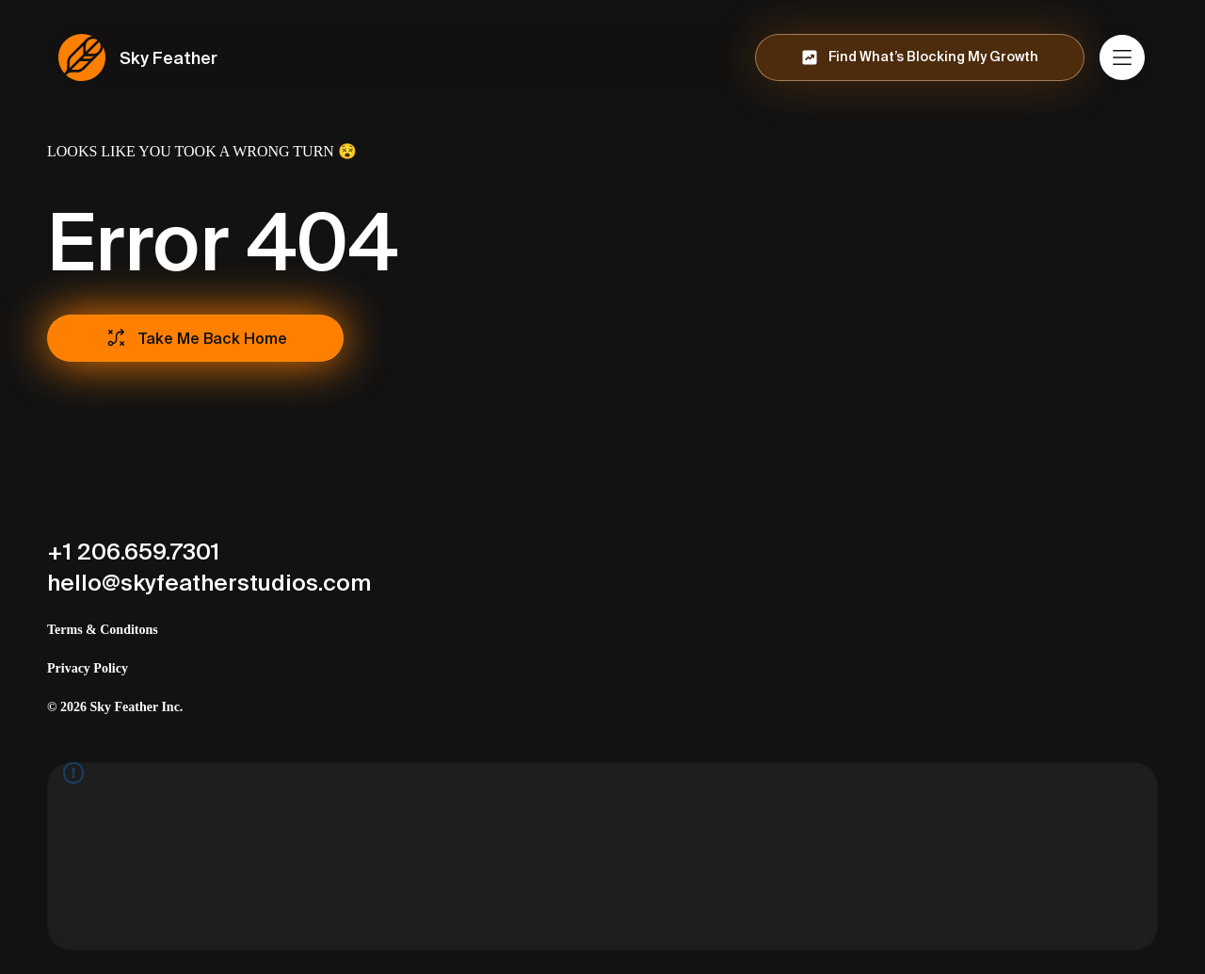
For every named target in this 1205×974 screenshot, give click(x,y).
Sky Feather (168, 58)
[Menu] (1123, 57)
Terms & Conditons (102, 630)
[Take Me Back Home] (195, 338)
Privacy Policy (87, 668)
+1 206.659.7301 (133, 551)
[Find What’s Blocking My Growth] (919, 57)
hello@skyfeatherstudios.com (209, 582)
